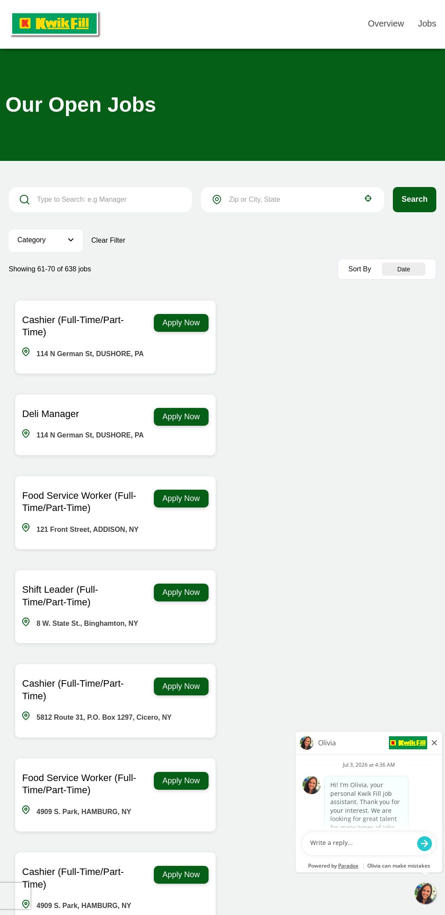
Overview (386, 23)
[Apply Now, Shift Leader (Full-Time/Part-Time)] (402, 417)
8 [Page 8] (278, 780)
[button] (368, 198)
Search (415, 199)
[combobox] (292, 200)
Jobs (427, 23)
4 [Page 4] (191, 780)
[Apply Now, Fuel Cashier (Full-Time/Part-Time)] (402, 605)
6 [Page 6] (235, 780)
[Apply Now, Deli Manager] (402, 323)
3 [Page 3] (170, 780)
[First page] (102, 780)
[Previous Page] (125, 780)
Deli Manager (271, 319)
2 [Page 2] (148, 780)
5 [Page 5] (213, 780)
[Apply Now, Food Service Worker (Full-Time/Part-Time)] (180, 417)
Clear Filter (108, 240)
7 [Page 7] (257, 780)
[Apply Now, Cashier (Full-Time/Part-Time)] (180, 323)
